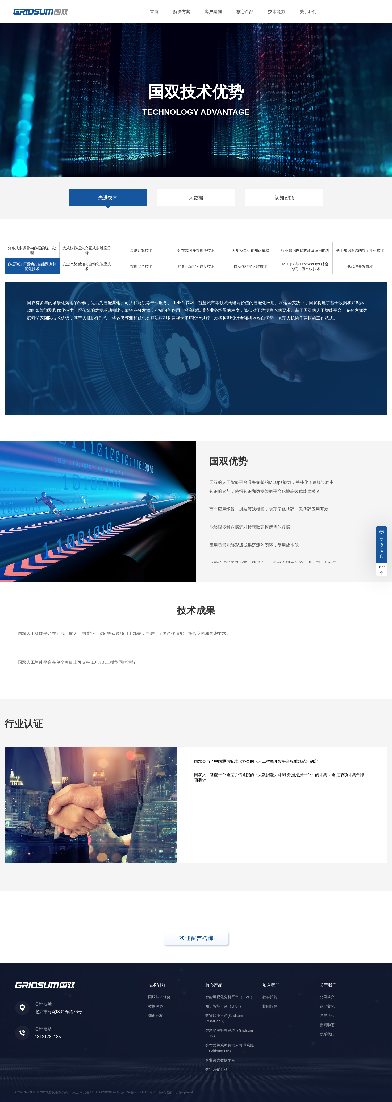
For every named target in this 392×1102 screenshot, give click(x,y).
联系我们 (381, 547)
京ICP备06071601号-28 (139, 1093)
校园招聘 (269, 1006)
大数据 (196, 197)
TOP (381, 567)
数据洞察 (155, 1006)
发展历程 (327, 1016)
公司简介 (327, 997)
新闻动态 (327, 1025)
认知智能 (284, 197)
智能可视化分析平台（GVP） (229, 997)
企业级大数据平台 (220, 1060)
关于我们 (308, 11)
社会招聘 (269, 997)
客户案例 (213, 11)
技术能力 (276, 11)
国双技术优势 (159, 997)
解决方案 (181, 11)
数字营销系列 (216, 1070)
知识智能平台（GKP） (224, 1006)
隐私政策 (165, 1093)
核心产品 (244, 11)
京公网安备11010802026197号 (96, 1093)
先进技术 (107, 197)
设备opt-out (184, 1093)
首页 (154, 11)
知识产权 (155, 1016)
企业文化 (327, 1006)
